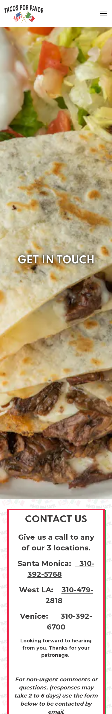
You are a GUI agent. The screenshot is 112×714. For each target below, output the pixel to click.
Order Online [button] (56, 691)
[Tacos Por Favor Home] (25, 13)
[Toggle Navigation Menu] (103, 13)
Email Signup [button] (56, 706)
